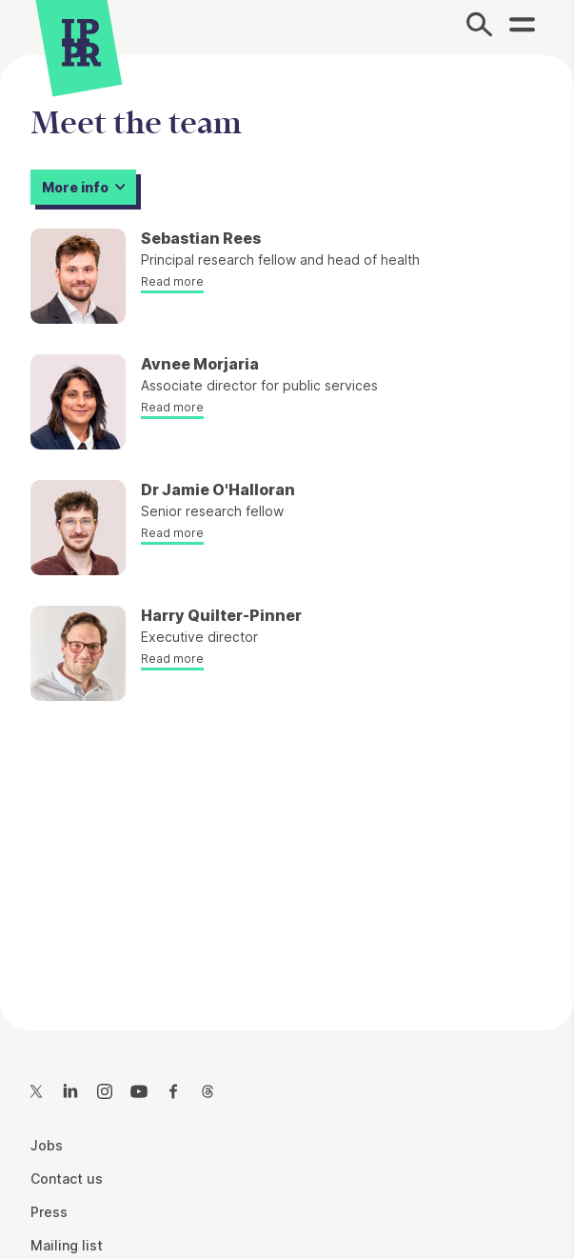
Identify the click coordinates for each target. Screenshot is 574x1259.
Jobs (46, 1145)
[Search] (479, 27)
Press (49, 1212)
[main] (287, 527)
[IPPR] (81, 42)
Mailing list (66, 1245)
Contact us (66, 1178)
